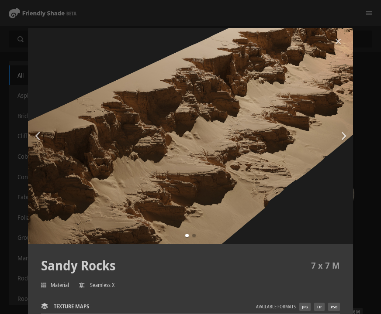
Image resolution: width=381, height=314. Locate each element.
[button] (187, 235)
